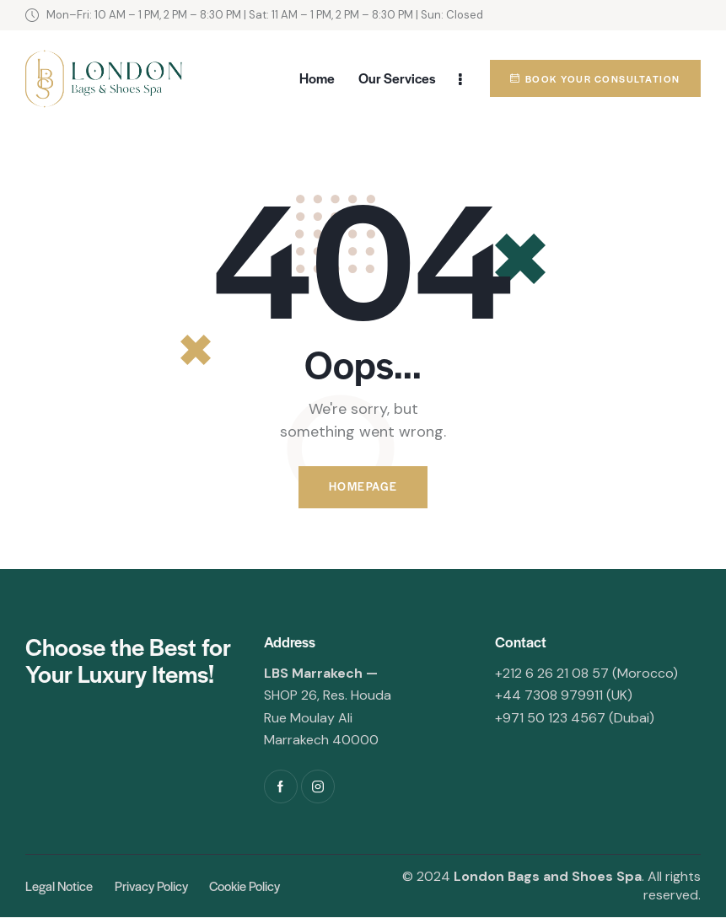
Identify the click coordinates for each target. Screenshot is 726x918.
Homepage (363, 488)
